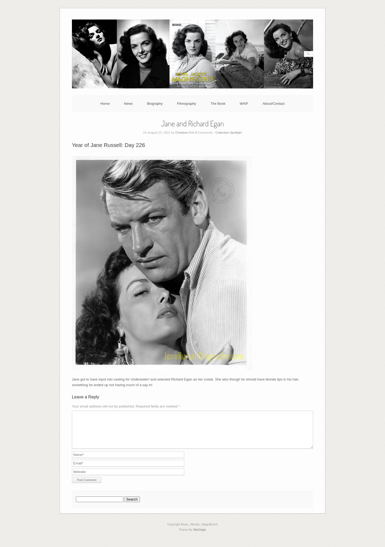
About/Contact (273, 104)
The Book (217, 104)
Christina (181, 132)
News (128, 104)
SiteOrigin (199, 536)
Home (105, 104)
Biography (155, 104)
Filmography (186, 104)
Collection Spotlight (228, 132)
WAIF (244, 104)
